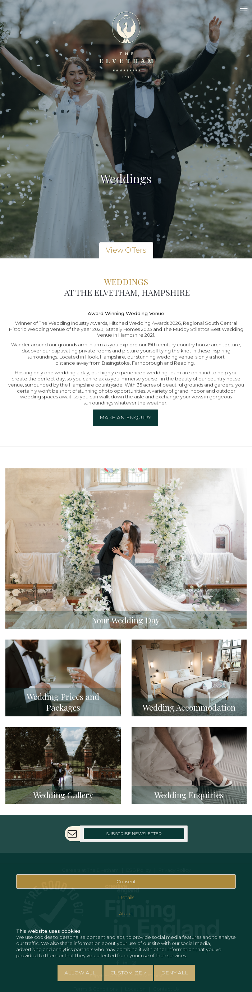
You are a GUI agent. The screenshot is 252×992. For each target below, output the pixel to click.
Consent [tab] (126, 881)
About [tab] (126, 913)
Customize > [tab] (128, 972)
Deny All (174, 972)
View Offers (126, 250)
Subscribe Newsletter (134, 833)
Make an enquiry (125, 417)
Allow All (80, 972)
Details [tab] (126, 897)
